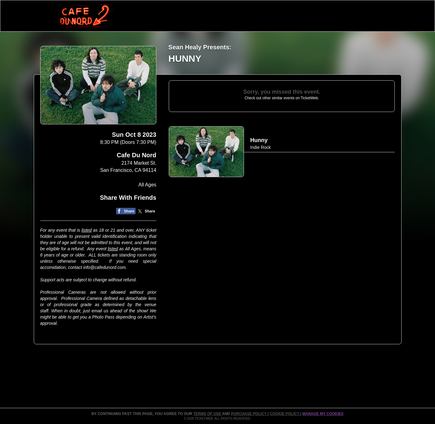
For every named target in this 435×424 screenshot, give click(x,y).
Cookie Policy (285, 414)
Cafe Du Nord (136, 155)
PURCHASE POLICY (249, 414)
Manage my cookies (322, 414)
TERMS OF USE (207, 414)
